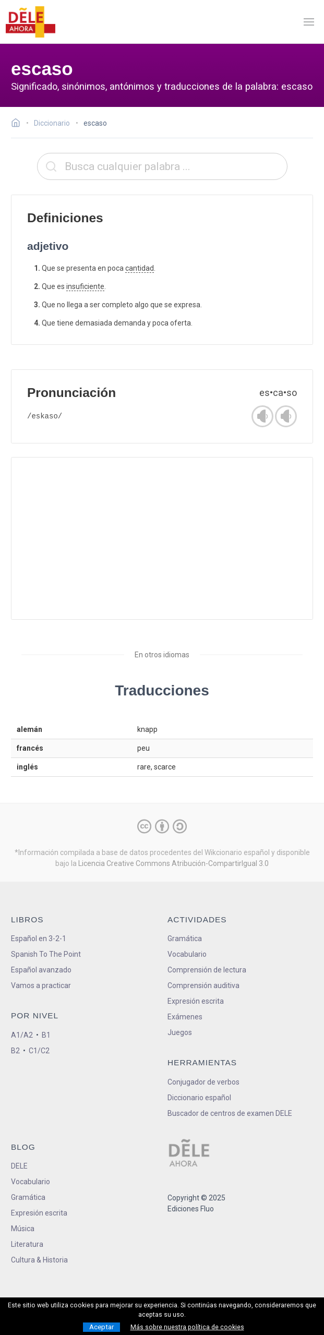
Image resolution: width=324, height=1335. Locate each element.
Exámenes (184, 1017)
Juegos (179, 1032)
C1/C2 (39, 1051)
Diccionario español (199, 1097)
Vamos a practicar (41, 985)
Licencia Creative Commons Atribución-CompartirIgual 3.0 (173, 863)
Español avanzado (41, 970)
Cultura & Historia (39, 1260)
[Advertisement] (162, 538)
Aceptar (101, 1327)
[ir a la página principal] (30, 22)
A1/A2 (22, 1035)
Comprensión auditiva (203, 985)
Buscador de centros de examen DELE (229, 1113)
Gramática (184, 938)
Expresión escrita (195, 1001)
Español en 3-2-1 (38, 938)
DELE (19, 1166)
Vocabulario (187, 954)
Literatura (27, 1244)
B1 (46, 1035)
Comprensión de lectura (206, 970)
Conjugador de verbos (203, 1082)
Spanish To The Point (46, 954)
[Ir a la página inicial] (18, 124)
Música (22, 1228)
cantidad (139, 268)
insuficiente (85, 286)
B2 (15, 1051)
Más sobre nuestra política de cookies (187, 1327)
